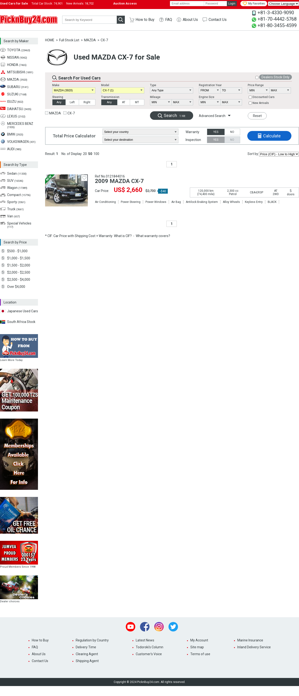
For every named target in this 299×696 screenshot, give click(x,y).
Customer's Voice (149, 654)
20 (85, 154)
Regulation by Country (92, 640)
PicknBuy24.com (28, 19)
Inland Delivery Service (254, 647)
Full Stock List (69, 40)
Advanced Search (212, 116)
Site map (197, 647)
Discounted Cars (263, 97)
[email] (187, 3)
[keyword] (89, 20)
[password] (215, 3)
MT (137, 102)
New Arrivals (260, 103)
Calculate (272, 135)
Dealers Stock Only (276, 77)
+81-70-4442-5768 (277, 19)
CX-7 (104, 40)
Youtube (130, 626)
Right (87, 102)
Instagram (159, 626)
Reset (257, 116)
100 (96, 154)
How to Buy (144, 19)
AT (123, 102)
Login (231, 3)
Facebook (145, 626)
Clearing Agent (87, 654)
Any (58, 102)
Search (174, 115)
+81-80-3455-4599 (277, 25)
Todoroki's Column (149, 647)
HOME (49, 40)
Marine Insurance (250, 640)
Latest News (145, 640)
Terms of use (200, 654)
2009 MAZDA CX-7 (119, 181)
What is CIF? (123, 236)
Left (72, 102)
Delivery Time (86, 647)
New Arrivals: (80, 3)
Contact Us (218, 19)
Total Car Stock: (47, 3)
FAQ (168, 19)
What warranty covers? (153, 236)
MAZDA (90, 40)
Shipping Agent (87, 661)
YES (215, 132)
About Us (190, 19)
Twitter (173, 626)
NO (232, 132)
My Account (199, 640)
